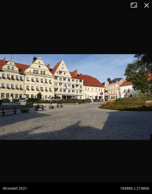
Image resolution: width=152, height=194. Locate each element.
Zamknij (146, 5)
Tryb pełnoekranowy (135, 5)
